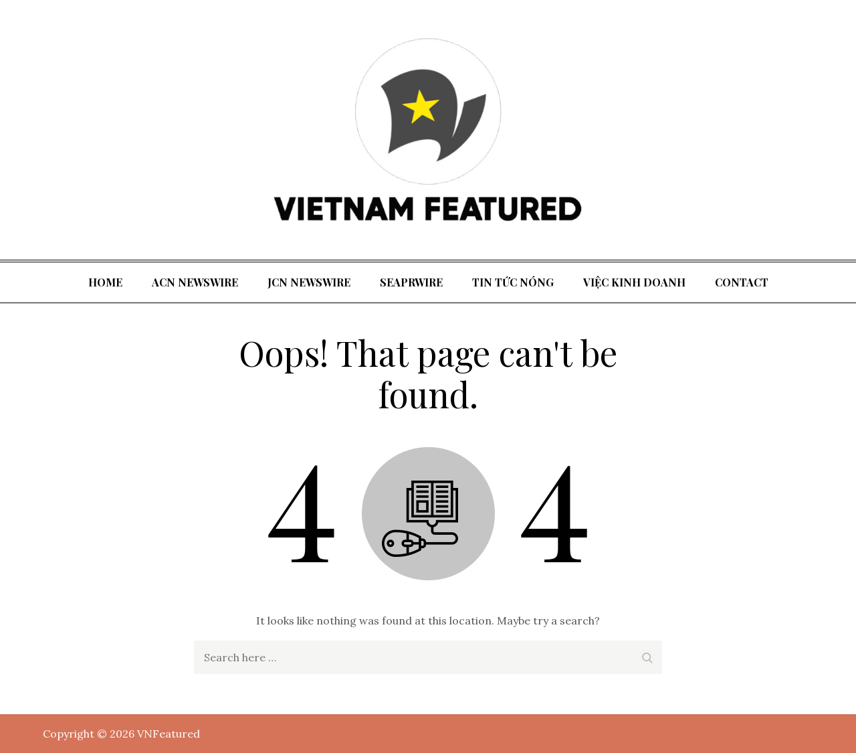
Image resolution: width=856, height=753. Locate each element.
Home (105, 282)
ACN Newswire (195, 282)
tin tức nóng (513, 282)
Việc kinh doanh (634, 282)
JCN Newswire (309, 282)
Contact (741, 282)
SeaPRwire (411, 282)
